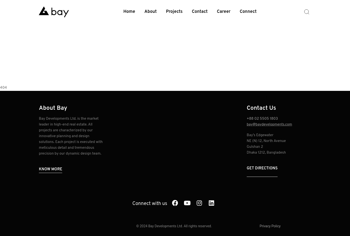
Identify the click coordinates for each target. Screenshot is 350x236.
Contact (200, 12)
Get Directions (262, 168)
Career (223, 12)
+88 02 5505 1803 (262, 119)
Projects (174, 12)
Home (129, 12)
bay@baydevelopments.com (269, 124)
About (150, 12)
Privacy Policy (270, 226)
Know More (50, 169)
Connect (248, 12)
